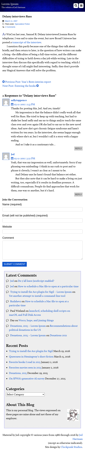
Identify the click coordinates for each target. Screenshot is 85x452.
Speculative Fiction (22, 24)
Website (7, 226)
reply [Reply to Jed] (78, 194)
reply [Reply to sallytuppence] (78, 148)
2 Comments (10, 27)
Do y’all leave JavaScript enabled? (36, 280)
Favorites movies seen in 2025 (25, 367)
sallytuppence (19, 100)
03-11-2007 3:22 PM (23, 158)
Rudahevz (15, 301)
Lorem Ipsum (9, 4)
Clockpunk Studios (71, 447)
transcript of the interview (26, 42)
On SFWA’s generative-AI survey (26, 378)
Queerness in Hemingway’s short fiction (31, 356)
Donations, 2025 (18, 373)
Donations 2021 (58, 335)
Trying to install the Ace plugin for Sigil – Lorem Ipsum (41, 291)
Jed (12, 154)
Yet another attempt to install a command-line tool (37, 295)
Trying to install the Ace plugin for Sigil (31, 351)
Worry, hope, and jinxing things (36, 320)
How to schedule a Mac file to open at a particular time (48, 286)
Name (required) (12, 204)
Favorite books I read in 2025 (25, 362)
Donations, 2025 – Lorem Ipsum (28, 325)
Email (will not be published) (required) (25, 215)
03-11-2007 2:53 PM (23, 104)
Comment (8, 237)
